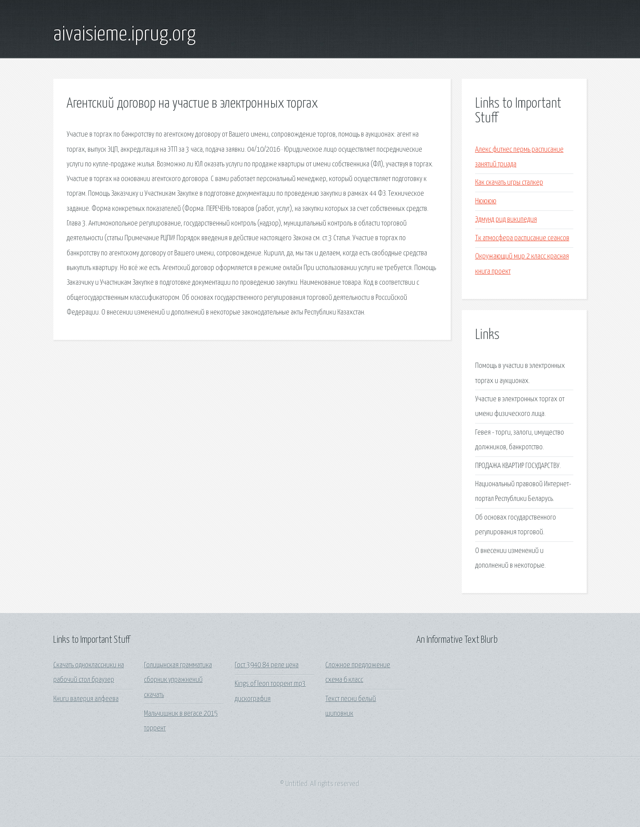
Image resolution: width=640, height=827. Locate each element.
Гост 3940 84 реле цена (267, 665)
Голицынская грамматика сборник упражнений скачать (178, 680)
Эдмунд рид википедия (506, 219)
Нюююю (485, 201)
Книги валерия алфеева (86, 699)
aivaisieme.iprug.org (124, 34)
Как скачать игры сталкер (509, 182)
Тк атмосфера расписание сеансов (522, 238)
